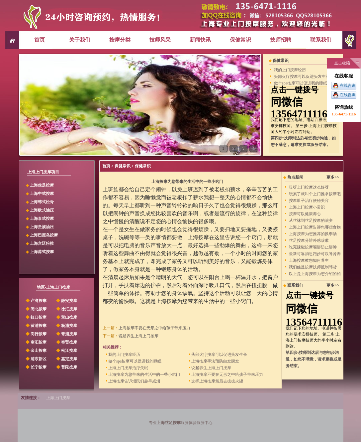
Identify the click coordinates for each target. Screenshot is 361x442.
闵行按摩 (35, 334)
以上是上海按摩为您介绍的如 (315, 273)
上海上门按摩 (58, 397)
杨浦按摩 (66, 325)
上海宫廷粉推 (42, 243)
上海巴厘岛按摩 (44, 235)
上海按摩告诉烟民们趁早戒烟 (133, 380)
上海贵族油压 (42, 226)
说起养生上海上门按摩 (138, 336)
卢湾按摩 (35, 300)
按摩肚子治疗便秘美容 (309, 200)
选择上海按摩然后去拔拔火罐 (216, 380)
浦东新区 (35, 359)
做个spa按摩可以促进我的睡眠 (300, 83)
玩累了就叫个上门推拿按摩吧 (315, 194)
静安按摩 (66, 300)
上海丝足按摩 (42, 185)
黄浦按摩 (35, 325)
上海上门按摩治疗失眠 (127, 367)
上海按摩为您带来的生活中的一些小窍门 (143, 374)
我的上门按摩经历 (290, 70)
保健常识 (240, 40)
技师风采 (160, 40)
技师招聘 (280, 40)
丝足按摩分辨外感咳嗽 (309, 240)
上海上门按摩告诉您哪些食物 (315, 227)
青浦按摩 (66, 334)
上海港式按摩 (42, 251)
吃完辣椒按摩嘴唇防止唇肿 (313, 247)
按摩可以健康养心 (305, 214)
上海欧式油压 (42, 210)
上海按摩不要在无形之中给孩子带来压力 (154, 328)
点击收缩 (342, 63)
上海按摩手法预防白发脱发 (214, 361)
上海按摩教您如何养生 (309, 260)
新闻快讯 (200, 40)
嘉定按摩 (66, 359)
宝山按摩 (66, 317)
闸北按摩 (35, 309)
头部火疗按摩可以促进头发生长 (302, 76)
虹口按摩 (35, 317)
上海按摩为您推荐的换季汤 (313, 233)
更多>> (332, 177)
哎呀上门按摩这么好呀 (309, 187)
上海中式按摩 (42, 193)
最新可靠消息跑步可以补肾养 (315, 253)
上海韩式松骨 (42, 202)
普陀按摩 (66, 367)
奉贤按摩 (66, 342)
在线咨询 (348, 85)
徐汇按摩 (66, 309)
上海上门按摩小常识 (307, 207)
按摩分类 (120, 40)
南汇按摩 (35, 342)
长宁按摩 (35, 367)
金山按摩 (35, 350)
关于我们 (79, 40)
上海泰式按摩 (42, 218)
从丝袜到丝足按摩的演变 (311, 220)
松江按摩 (66, 350)
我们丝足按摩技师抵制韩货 (313, 267)
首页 (39, 40)
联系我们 (320, 40)
